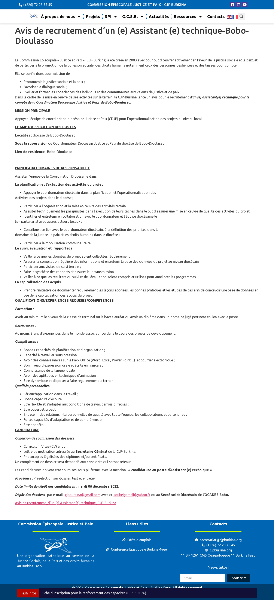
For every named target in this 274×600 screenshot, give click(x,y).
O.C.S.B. (133, 16)
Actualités (159, 16)
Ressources (188, 16)
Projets (93, 16)
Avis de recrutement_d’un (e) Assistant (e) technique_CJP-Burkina (65, 503)
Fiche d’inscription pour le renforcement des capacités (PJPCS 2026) (94, 593)
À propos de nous (61, 16)
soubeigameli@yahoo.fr (131, 495)
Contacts (216, 16)
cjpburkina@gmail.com (82, 495)
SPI (111, 16)
